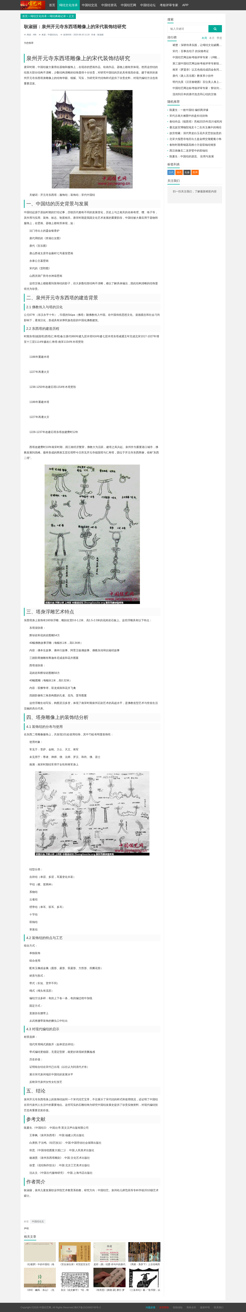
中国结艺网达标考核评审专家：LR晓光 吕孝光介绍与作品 (207, 57)
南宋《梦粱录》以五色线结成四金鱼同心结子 (200, 69)
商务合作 (191, 1307)
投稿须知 (177, 1307)
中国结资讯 (109, 5)
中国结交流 (89, 5)
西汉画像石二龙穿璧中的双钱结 (188, 150)
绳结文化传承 (68, 5)
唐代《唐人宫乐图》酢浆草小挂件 (193, 75)
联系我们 (218, 1307)
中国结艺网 (128, 5)
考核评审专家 (169, 5)
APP (185, 5)
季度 (219, 38)
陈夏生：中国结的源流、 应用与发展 (191, 156)
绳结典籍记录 (58, 16)
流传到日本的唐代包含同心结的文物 (194, 94)
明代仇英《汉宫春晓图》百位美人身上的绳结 (200, 81)
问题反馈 (150, 1307)
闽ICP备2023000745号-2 (87, 1307)
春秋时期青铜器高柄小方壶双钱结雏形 (192, 144)
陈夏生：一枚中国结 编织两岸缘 (188, 109)
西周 (195, 172)
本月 (212, 38)
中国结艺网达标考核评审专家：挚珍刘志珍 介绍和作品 (206, 88)
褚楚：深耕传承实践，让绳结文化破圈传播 (198, 45)
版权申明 (205, 1307)
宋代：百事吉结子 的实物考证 (191, 51)
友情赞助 (164, 1307)
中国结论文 (38, 1221)
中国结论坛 (148, 5)
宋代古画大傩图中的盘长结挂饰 (188, 115)
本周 (204, 38)
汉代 (171, 172)
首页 (52, 5)
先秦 (187, 172)
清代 (179, 172)
